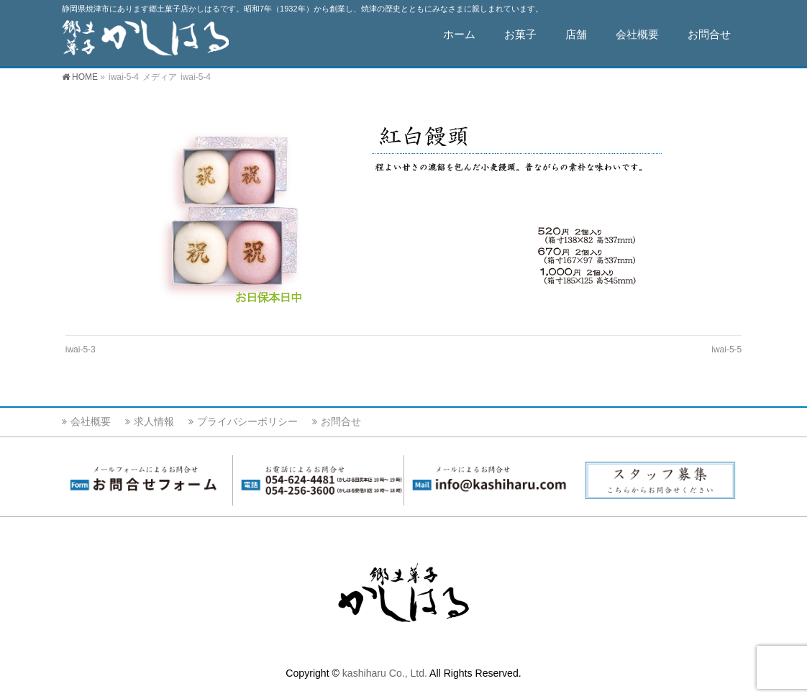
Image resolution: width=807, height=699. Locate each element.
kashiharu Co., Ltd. (384, 675)
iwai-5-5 (726, 349)
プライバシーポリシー (247, 423)
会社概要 (90, 423)
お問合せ (341, 423)
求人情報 (154, 423)
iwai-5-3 (80, 349)
